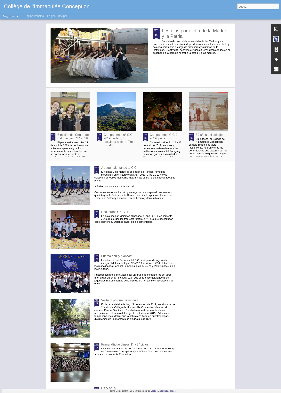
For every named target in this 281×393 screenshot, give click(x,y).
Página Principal (34, 16)
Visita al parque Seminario (119, 300)
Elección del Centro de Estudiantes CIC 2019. (73, 136)
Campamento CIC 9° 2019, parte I (164, 136)
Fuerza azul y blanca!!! (117, 256)
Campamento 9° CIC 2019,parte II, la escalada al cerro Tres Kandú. (119, 140)
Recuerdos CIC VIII (114, 212)
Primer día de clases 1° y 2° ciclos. (125, 344)
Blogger (154, 391)
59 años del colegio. (209, 134)
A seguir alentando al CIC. (119, 167)
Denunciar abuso (167, 391)
